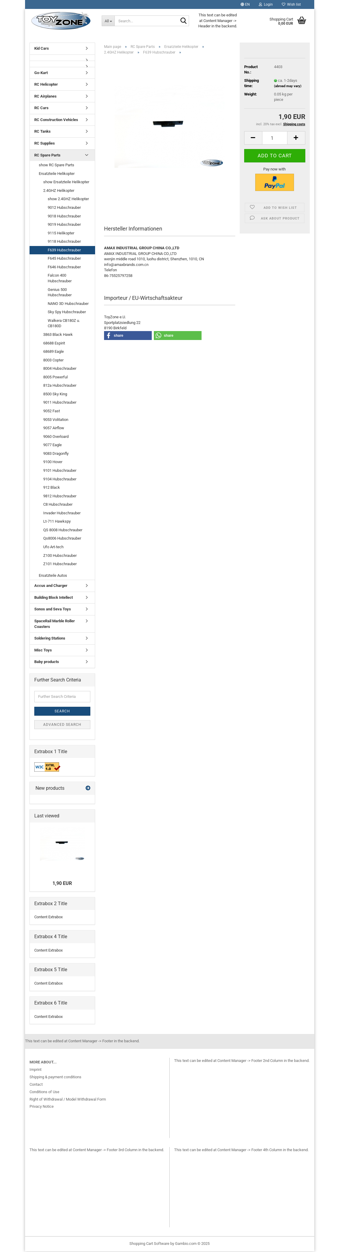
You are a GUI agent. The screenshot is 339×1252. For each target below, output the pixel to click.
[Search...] (108, 20)
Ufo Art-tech (53, 547)
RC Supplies (44, 144)
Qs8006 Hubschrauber (62, 539)
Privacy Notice (42, 1107)
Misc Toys (43, 650)
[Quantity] (274, 138)
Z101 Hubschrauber (60, 564)
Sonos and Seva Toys (52, 609)
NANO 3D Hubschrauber (68, 304)
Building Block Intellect (53, 598)
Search (62, 712)
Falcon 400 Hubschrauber (60, 279)
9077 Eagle (52, 445)
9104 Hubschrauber (59, 479)
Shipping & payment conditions (55, 1077)
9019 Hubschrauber (64, 225)
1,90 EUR (62, 884)
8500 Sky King (55, 394)
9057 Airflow (53, 428)
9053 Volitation (55, 420)
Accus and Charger (50, 586)
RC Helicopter (46, 85)
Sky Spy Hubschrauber (67, 312)
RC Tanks (42, 132)
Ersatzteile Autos (53, 576)
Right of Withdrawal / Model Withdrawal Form (68, 1100)
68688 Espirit (54, 343)
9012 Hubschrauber (64, 208)
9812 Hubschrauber (59, 496)
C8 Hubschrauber (57, 505)
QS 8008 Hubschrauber (62, 530)
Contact (36, 1085)
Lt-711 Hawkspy (57, 522)
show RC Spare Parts (56, 165)
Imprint (35, 1070)
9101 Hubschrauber (59, 471)
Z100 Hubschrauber (60, 556)
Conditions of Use (44, 1092)
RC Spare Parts (47, 155)
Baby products (46, 662)
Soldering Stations (49, 639)
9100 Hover (52, 462)
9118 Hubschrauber (64, 242)
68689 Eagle (53, 352)
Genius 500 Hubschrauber (60, 293)
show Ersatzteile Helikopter (66, 182)
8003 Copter (53, 360)
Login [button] (266, 4)
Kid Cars (41, 49)
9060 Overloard (56, 437)
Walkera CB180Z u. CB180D (64, 324)
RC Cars (41, 108)
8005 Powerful (55, 377)
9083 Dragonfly (56, 454)
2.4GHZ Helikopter (58, 191)
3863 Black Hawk (58, 335)
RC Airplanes (45, 97)
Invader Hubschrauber (62, 513)
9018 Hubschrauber (64, 216)
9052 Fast (51, 411)
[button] (245, 4)
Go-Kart (41, 73)
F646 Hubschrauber (64, 267)
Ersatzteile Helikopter (57, 174)
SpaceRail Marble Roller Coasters (54, 624)
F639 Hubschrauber (64, 250)
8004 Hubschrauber (59, 369)
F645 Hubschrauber (64, 259)
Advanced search (62, 725)
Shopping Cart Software (149, 1244)
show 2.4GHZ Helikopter (68, 199)
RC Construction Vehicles (56, 120)
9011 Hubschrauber (59, 403)
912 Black (51, 488)
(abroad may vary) (287, 87)
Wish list (291, 4)
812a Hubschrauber (59, 386)
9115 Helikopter (61, 233)
